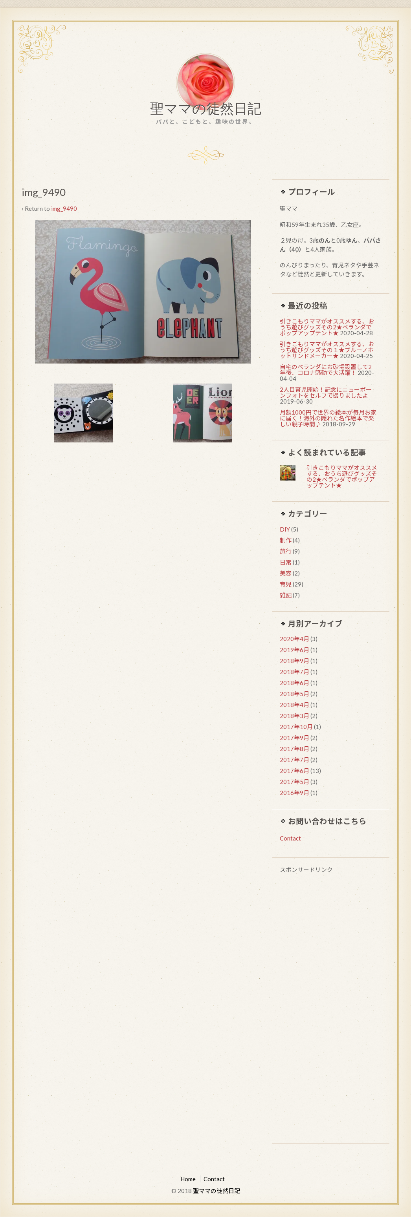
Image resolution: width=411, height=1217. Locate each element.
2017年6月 (294, 770)
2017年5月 (294, 781)
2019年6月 (294, 649)
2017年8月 (294, 748)
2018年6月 (294, 682)
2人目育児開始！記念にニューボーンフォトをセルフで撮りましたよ (326, 392)
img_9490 (64, 208)
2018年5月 (294, 693)
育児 (286, 584)
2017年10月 (296, 726)
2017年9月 (294, 737)
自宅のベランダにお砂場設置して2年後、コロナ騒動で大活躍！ (326, 369)
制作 (286, 540)
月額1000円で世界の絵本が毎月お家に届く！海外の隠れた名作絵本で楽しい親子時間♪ (328, 418)
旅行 (286, 551)
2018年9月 (294, 660)
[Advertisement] (331, 1009)
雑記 (286, 595)
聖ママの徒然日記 (205, 110)
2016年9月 (294, 792)
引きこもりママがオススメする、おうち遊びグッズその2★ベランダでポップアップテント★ (327, 327)
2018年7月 (294, 671)
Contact (290, 838)
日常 (286, 562)
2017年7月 (294, 759)
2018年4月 (294, 704)
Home (188, 1178)
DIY (285, 529)
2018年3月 (294, 715)
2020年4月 (294, 638)
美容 (286, 573)
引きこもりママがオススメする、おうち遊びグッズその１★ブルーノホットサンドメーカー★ (327, 349)
